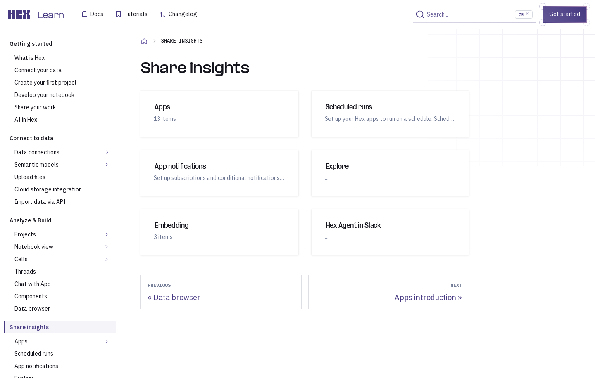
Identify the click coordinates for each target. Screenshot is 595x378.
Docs (96, 14)
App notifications (36, 366)
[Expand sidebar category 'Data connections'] (107, 152)
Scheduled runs (33, 353)
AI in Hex (25, 119)
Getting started (31, 43)
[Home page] (144, 41)
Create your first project (45, 82)
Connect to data (31, 138)
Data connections (37, 152)
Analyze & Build (31, 220)
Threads (25, 271)
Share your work (35, 107)
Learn (50, 16)
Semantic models (36, 164)
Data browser (32, 308)
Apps (21, 341)
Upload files (29, 177)
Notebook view (33, 246)
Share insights (29, 327)
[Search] (474, 14)
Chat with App (32, 284)
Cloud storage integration (48, 189)
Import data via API (40, 202)
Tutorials (136, 14)
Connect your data (38, 70)
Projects (25, 234)
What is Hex (29, 57)
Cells (21, 259)
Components (30, 296)
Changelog (183, 14)
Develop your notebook (44, 95)
